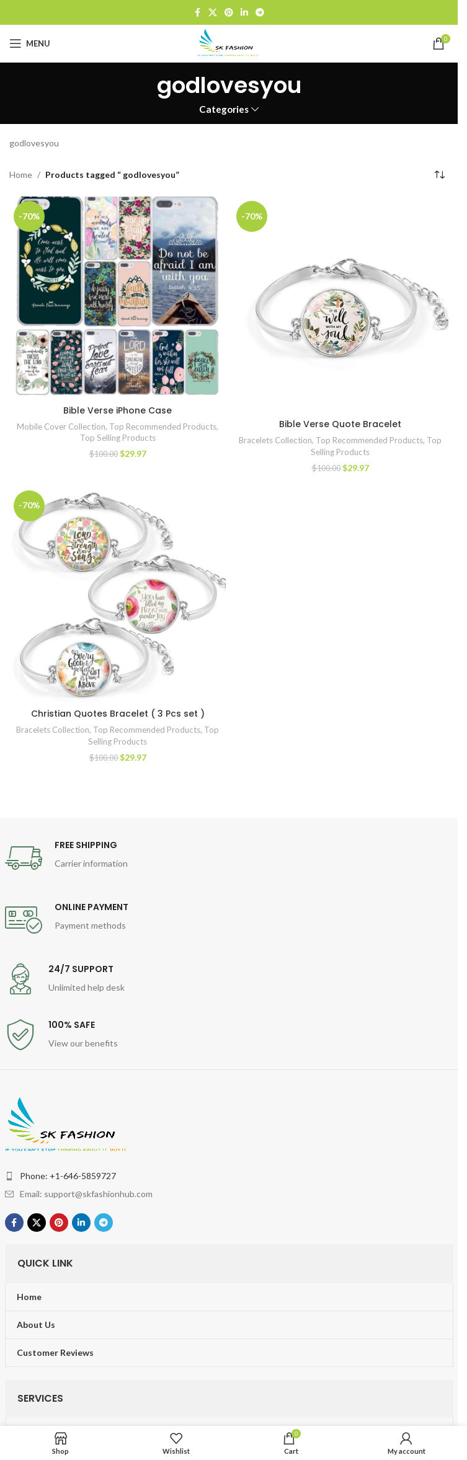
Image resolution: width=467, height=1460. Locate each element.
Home (20, 174)
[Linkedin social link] (244, 12)
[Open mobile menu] (29, 43)
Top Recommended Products (162, 426)
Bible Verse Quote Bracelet (340, 424)
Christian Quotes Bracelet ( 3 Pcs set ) (118, 713)
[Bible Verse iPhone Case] (117, 298)
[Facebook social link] (197, 12)
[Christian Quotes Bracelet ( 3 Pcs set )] (117, 594)
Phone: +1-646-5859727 (68, 1175)
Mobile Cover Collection (61, 426)
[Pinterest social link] (229, 12)
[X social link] (213, 12)
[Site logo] (229, 42)
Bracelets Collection (275, 440)
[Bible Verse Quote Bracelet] (340, 305)
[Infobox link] (229, 858)
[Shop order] (439, 175)
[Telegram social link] (260, 12)
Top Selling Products (118, 438)
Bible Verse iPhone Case (117, 410)
